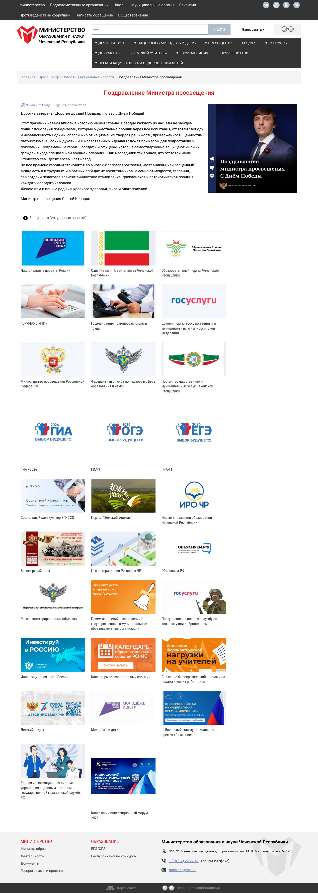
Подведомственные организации (79, 5)
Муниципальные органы (152, 5)
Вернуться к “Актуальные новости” (57, 218)
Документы (109, 53)
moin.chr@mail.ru (182, 870)
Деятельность (111, 43)
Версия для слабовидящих (199, 888)
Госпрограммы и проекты (42, 871)
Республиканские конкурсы (114, 856)
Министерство (32, 5)
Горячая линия (194, 53)
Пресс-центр (220, 43)
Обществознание (133, 15)
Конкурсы (278, 43)
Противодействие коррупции (45, 15)
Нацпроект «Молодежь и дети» (167, 43)
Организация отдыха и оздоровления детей (140, 63)
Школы (120, 5)
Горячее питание (234, 53)
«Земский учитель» (149, 53)
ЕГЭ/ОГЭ (249, 43)
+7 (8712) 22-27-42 (184, 861)
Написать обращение (94, 15)
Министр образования (39, 849)
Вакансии (187, 5)
